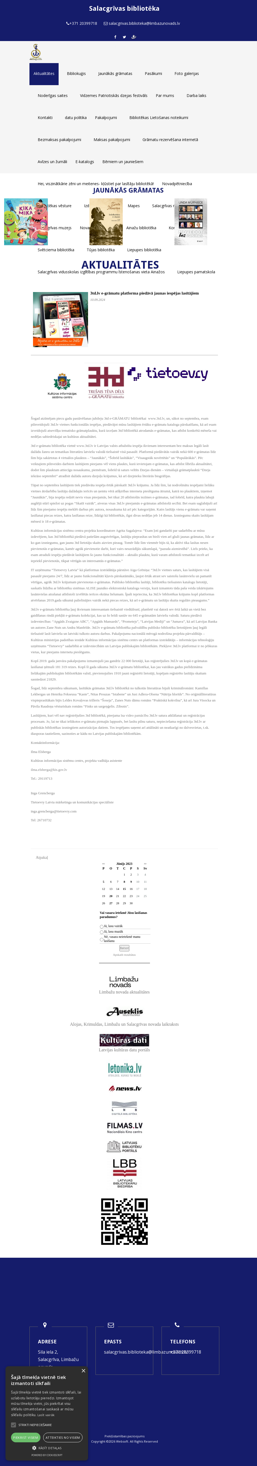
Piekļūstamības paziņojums (124, 1436)
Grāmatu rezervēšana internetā (170, 139)
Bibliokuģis (76, 73)
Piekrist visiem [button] (25, 1437)
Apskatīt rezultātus (124, 954)
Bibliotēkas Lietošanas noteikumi (158, 117)
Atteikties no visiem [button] (63, 1437)
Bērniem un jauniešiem (122, 161)
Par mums (165, 95)
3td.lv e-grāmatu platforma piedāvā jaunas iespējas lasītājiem (144, 293)
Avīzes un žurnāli (52, 161)
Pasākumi (153, 73)
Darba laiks (196, 95)
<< (103, 864)
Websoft (122, 1441)
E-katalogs (84, 161)
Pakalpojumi (106, 117)
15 (124, 888)
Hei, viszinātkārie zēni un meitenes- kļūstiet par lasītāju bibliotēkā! (96, 183)
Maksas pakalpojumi (112, 139)
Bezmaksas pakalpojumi (59, 139)
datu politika (76, 117)
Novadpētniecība (177, 183)
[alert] (47, 1413)
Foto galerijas (186, 73)
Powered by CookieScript (46, 1455)
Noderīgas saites (53, 95)
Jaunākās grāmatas (115, 73)
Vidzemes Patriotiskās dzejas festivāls (113, 95)
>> (145, 864)
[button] (47, 1448)
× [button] (83, 1371)
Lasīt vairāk (46, 1415)
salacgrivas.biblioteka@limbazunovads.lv (145, 1352)
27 (110, 903)
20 (110, 896)
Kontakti (45, 117)
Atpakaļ (42, 857)
